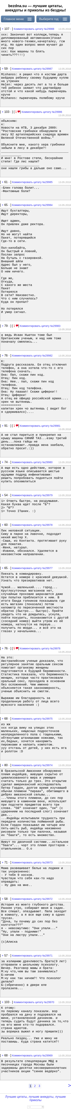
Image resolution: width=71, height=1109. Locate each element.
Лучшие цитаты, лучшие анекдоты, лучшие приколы (35, 1098)
